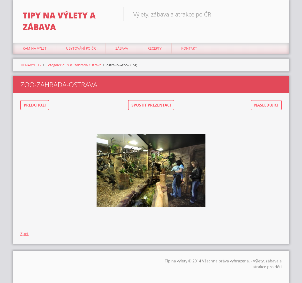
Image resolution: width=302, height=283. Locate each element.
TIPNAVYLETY (30, 65)
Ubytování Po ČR (81, 48)
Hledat (276, 14)
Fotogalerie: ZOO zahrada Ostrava (73, 65)
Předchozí (35, 105)
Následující (266, 105)
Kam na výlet (34, 48)
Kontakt (189, 48)
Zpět (24, 233)
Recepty (155, 48)
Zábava (121, 48)
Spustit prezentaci (151, 105)
